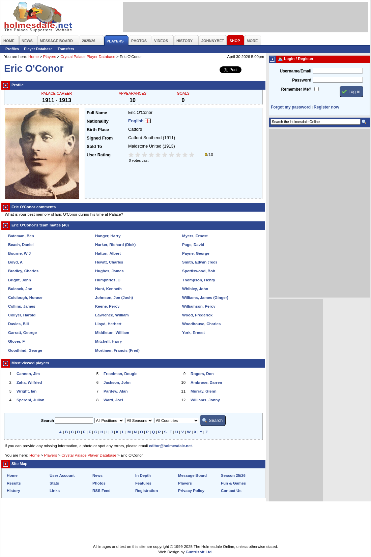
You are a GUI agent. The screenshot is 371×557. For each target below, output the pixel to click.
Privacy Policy (191, 491)
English (136, 121)
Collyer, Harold (21, 315)
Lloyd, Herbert (108, 324)
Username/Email (295, 71)
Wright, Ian (26, 391)
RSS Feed (101, 491)
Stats (54, 483)
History (13, 491)
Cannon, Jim (28, 374)
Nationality (98, 121)
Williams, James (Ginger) (205, 298)
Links (55, 491)
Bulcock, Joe (20, 289)
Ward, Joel (113, 400)
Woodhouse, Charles (201, 324)
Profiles (12, 49)
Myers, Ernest (195, 236)
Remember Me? (296, 89)
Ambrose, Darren (206, 382)
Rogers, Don (202, 374)
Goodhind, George (25, 350)
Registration (146, 491)
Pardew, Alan (115, 391)
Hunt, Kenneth (108, 289)
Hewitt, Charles (109, 262)
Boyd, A (15, 262)
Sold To (94, 146)
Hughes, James (109, 271)
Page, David (193, 245)
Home (33, 57)
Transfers (66, 49)
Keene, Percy (107, 306)
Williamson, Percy (198, 306)
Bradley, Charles (23, 271)
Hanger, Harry (108, 236)
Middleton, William (112, 333)
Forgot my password (291, 107)
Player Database (38, 49)
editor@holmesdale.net (170, 446)
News (97, 475)
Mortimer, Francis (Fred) (117, 350)
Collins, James (21, 306)
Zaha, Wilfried (29, 382)
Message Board (192, 475)
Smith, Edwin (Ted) (199, 262)
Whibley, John (195, 289)
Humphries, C (107, 280)
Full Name (97, 113)
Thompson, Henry (198, 280)
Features (143, 483)
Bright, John (19, 280)
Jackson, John (117, 382)
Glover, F (16, 341)
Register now (326, 107)
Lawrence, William (112, 315)
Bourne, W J (19, 253)
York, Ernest (193, 333)
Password (301, 80)
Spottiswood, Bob (198, 271)
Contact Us (231, 491)
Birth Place (98, 129)
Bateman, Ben (21, 236)
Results (14, 483)
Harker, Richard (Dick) (115, 245)
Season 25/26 (233, 475)
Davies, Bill (18, 324)
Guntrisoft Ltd (199, 552)
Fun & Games (233, 483)
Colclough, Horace (25, 298)
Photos (99, 483)
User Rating (99, 155)
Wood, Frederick (197, 315)
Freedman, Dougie (120, 374)
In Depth (143, 475)
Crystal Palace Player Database (87, 57)
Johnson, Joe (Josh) (114, 298)
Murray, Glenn (204, 391)
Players (49, 57)
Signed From (100, 138)
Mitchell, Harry (108, 341)
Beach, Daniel (21, 245)
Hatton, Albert (108, 253)
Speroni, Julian (31, 400)
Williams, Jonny (205, 400)
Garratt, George (22, 333)
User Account (62, 475)
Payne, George (195, 253)
